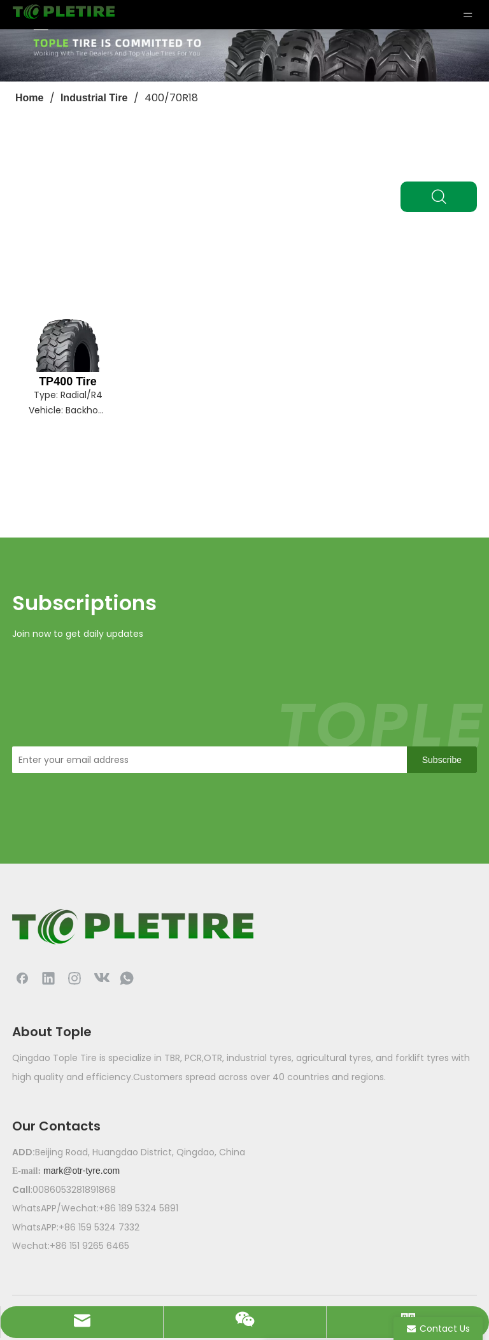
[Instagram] (74, 977)
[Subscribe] (442, 759)
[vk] (100, 977)
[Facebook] (22, 977)
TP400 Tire (68, 381)
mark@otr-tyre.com (81, 1170)
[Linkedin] (48, 977)
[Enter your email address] (206, 759)
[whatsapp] (127, 977)
